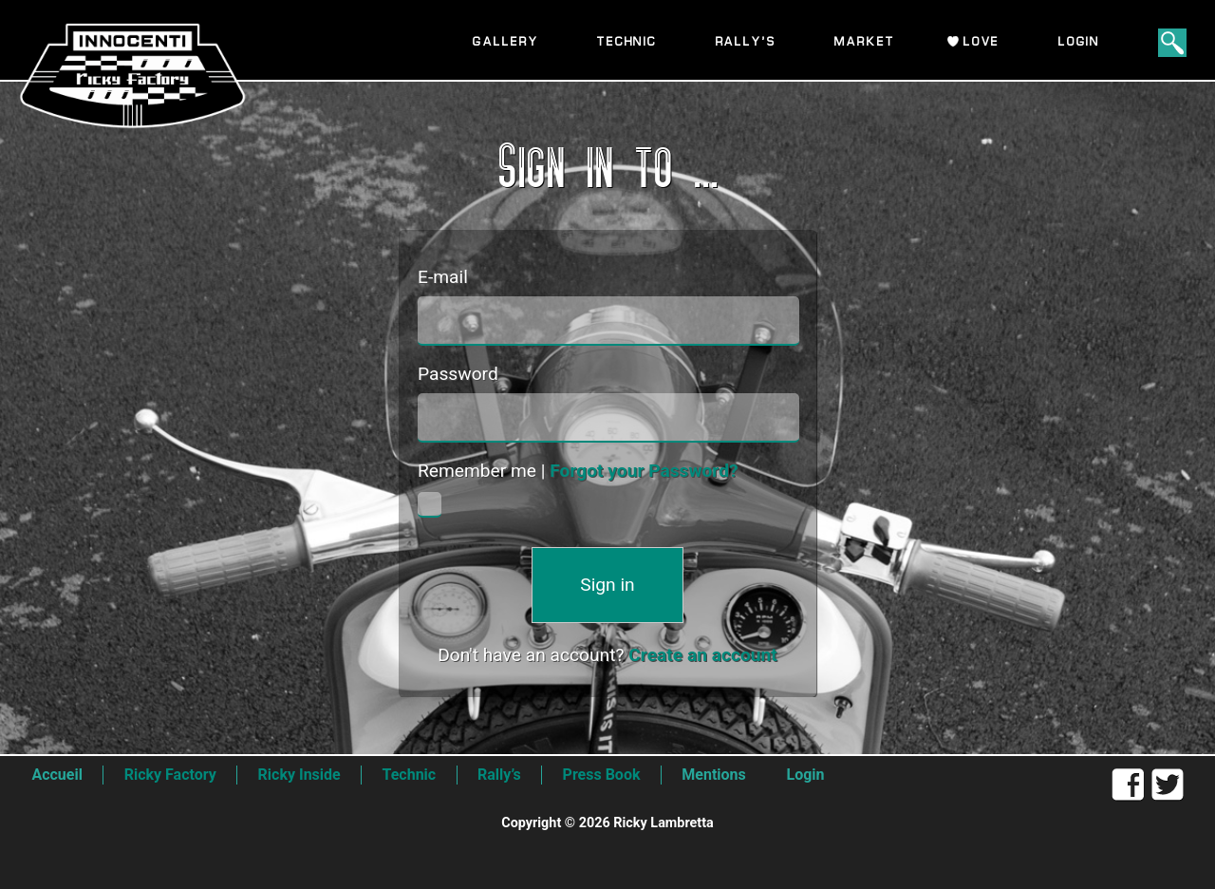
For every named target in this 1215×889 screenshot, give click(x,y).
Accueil (57, 775)
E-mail (443, 277)
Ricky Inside (299, 775)
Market (864, 42)
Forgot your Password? (644, 471)
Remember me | (578, 471)
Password (458, 374)
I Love (976, 42)
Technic (627, 42)
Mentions (713, 775)
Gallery (505, 42)
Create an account (702, 655)
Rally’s (746, 42)
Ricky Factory (170, 775)
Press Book (602, 775)
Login (1079, 42)
